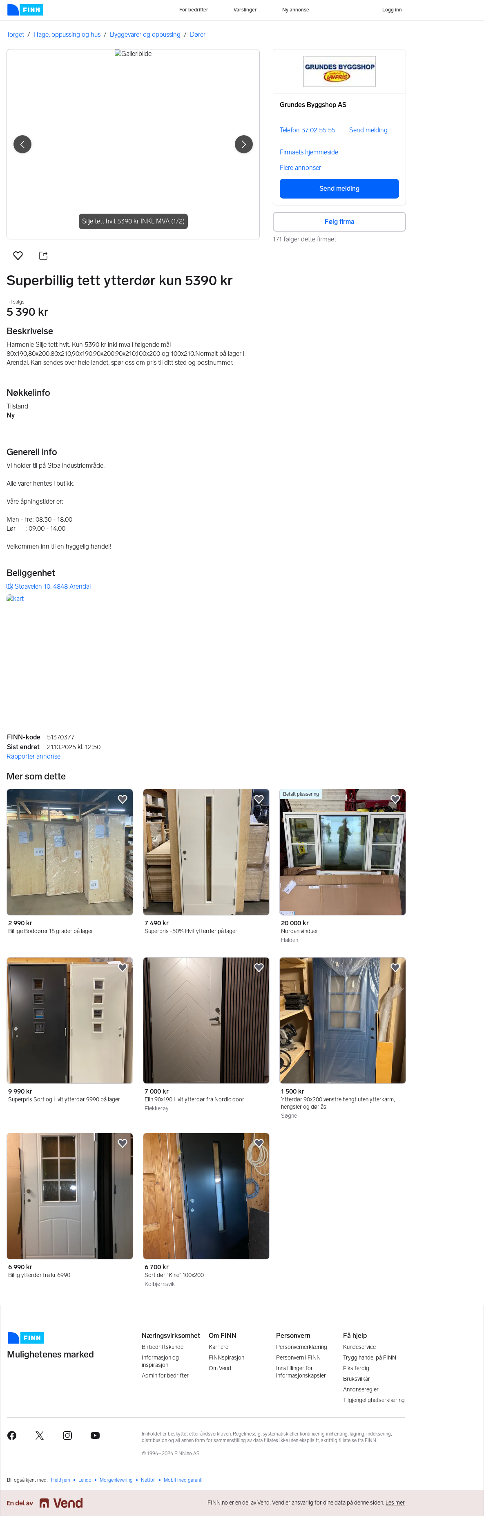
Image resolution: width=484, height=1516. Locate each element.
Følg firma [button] (340, 222)
